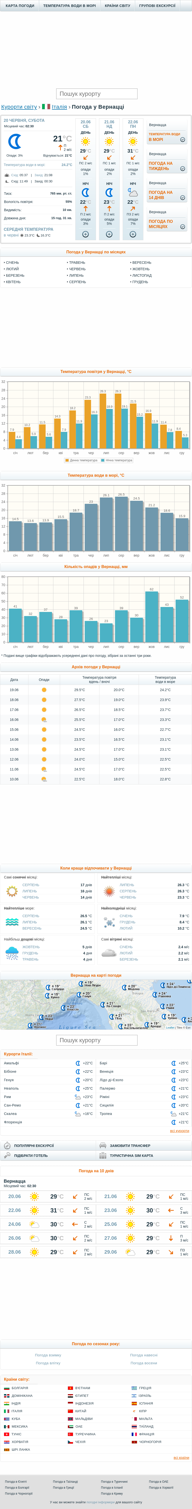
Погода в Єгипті (16, 1481)
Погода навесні (144, 1355)
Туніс (16, 1434)
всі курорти (179, 1131)
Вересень (141, 263)
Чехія (80, 1442)
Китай (80, 1411)
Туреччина (85, 1434)
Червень (77, 269)
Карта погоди (20, 6)
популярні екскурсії (34, 1146)
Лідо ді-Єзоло (111, 1080)
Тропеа (106, 1114)
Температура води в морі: (24, 165)
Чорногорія (150, 1442)
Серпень (77, 282)
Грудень (140, 282)
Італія (59, 107)
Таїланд (146, 1426)
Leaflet (170, 1027)
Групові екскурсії (157, 6)
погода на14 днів (161, 195)
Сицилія (107, 1105)
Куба (16, 1419)
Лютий (12, 269)
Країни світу (117, 6)
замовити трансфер (130, 1146)
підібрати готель (31, 1156)
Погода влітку (48, 1363)
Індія (15, 1403)
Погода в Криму (112, 1493)
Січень (12, 263)
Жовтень (141, 269)
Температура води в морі (69, 6)
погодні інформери (101, 1502)
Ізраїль (145, 1396)
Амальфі (11, 1063)
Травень (77, 263)
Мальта (146, 1419)
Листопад (142, 275)
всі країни (181, 1458)
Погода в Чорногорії (19, 1493)
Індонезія (84, 1403)
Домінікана (22, 1396)
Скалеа (10, 1114)
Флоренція (13, 1122)
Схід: (15, 175)
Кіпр (143, 1411)
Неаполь (11, 1088)
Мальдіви (84, 1419)
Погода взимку (48, 1355)
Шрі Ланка (21, 1449)
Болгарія (20, 1388)
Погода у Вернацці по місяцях (96, 252)
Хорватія (20, 1442)
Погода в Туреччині (114, 1481)
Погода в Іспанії (112, 1487)
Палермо (107, 1088)
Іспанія (146, 1403)
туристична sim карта (131, 1156)
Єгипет (82, 1396)
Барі (103, 1063)
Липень (76, 275)
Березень (15, 275)
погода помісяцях (161, 224)
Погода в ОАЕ (159, 1481)
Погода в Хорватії (161, 1487)
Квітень (13, 282)
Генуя (9, 1080)
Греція (145, 1388)
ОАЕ (79, 1426)
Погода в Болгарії (17, 1487)
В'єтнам (82, 1388)
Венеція (106, 1071)
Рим (7, 1097)
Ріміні (104, 1097)
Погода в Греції (63, 1487)
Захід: (39, 175)
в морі (164, 137)
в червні (11, 235)
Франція (146, 1434)
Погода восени (144, 1363)
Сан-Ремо (12, 1105)
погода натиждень (161, 166)
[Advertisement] (96, 50)
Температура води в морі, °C (96, 475)
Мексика (20, 1426)
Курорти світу (19, 107)
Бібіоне (10, 1071)
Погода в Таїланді (65, 1481)
